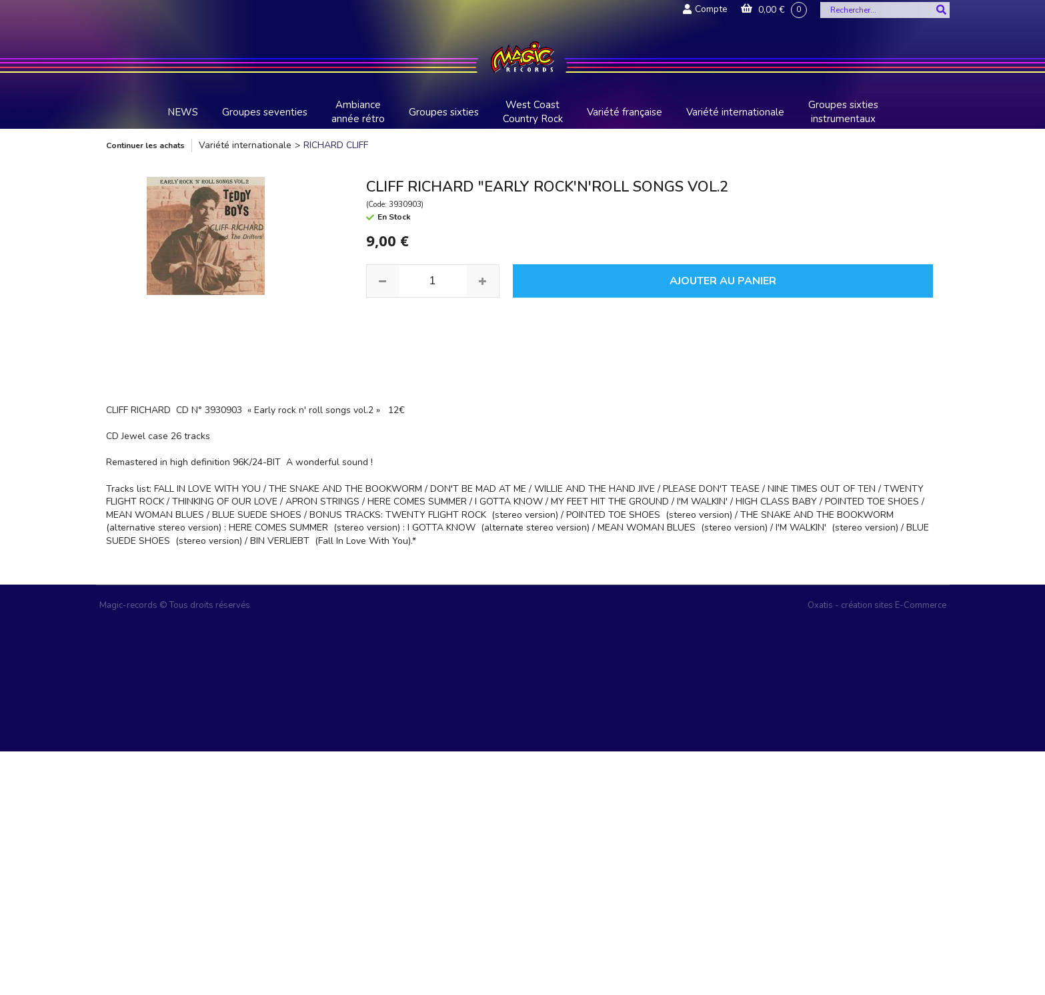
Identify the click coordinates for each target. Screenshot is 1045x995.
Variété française (624, 112)
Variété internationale (735, 112)
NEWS (182, 112)
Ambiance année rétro (358, 111)
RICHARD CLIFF (335, 145)
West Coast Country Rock (533, 111)
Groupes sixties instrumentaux (843, 111)
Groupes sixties (444, 112)
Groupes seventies (264, 112)
